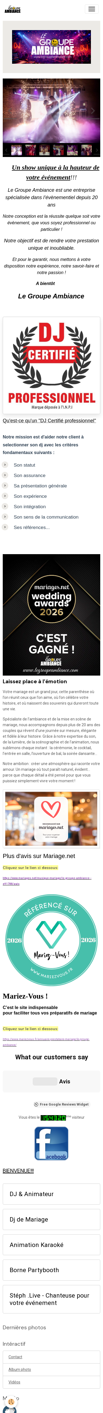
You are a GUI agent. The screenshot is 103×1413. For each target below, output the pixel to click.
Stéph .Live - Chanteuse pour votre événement (49, 1243)
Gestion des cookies (51, 1405)
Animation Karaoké (36, 1188)
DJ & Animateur (32, 1137)
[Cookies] (11, 1402)
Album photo (20, 1313)
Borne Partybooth (34, 1213)
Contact (15, 1300)
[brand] (13, 9)
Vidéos (14, 1326)
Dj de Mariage (29, 1163)
